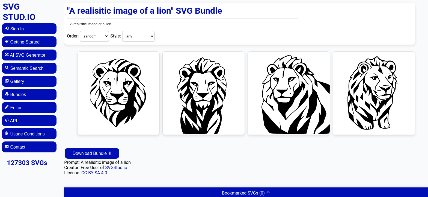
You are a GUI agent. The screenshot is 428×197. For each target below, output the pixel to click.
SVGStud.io (116, 167)
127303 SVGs (27, 163)
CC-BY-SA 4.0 (94, 172)
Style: (116, 36)
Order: (73, 36)
